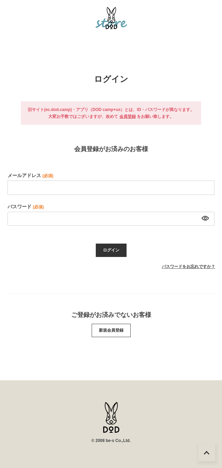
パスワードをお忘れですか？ (188, 266)
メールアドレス (30, 175)
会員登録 (127, 116)
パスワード (26, 206)
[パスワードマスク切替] (204, 219)
